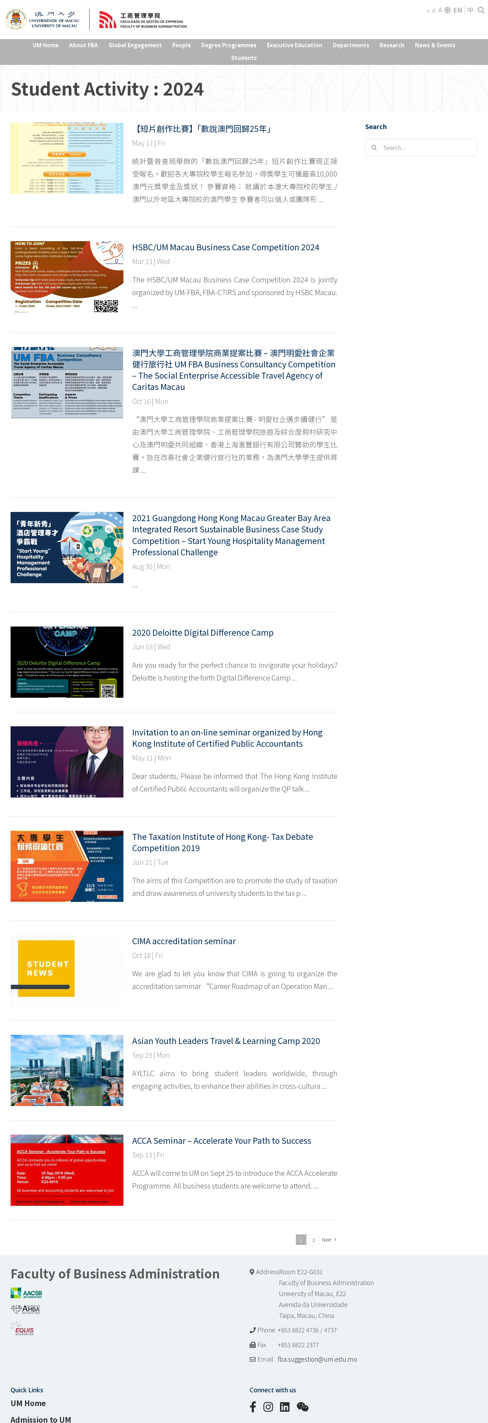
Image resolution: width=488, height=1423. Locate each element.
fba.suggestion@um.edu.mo (317, 1359)
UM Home (28, 1403)
